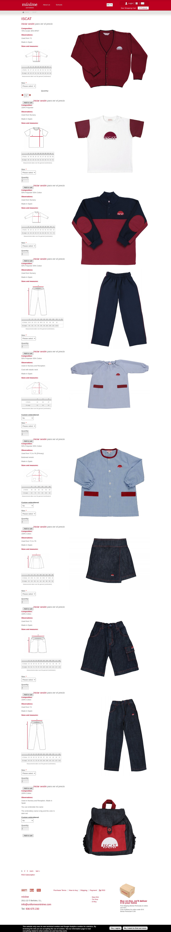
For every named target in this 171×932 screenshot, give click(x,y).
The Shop (95, 899)
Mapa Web (95, 897)
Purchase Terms (60, 890)
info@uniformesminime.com (36, 904)
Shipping (83, 890)
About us (46, 5)
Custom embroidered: (30, 415)
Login (130, 3)
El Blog (94, 901)
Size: (23, 335)
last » (38, 871)
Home (27, 12)
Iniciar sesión (27, 24)
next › (32, 871)
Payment (93, 890)
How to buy (73, 890)
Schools (59, 5)
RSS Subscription (28, 875)
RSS (103, 890)
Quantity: (25, 343)
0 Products (143, 8)
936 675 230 (32, 909)
